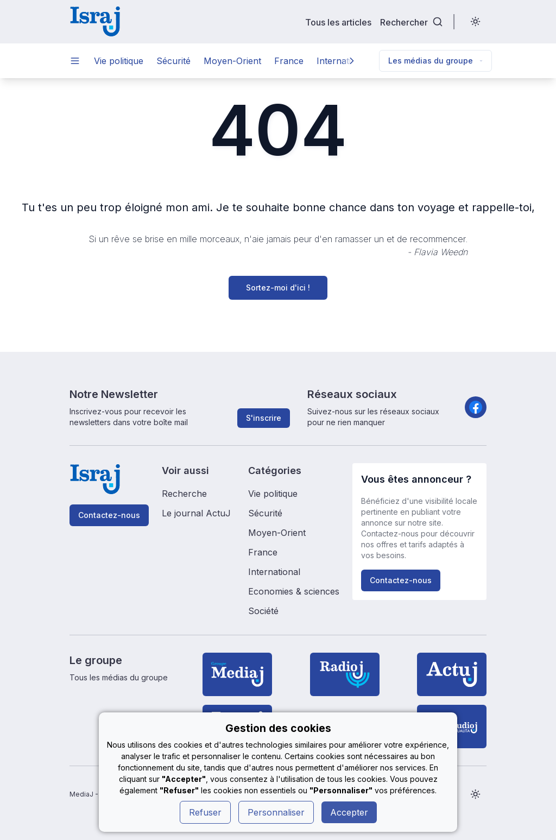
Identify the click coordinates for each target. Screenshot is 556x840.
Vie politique (118, 60)
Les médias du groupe (435, 60)
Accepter (349, 812)
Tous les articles (338, 22)
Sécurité (173, 60)
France (289, 60)
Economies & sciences (293, 591)
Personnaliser (276, 812)
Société (263, 610)
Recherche (184, 493)
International (274, 571)
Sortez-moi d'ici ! (278, 287)
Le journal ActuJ (196, 513)
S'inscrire (263, 417)
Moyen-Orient (232, 60)
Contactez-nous (109, 515)
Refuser (205, 812)
